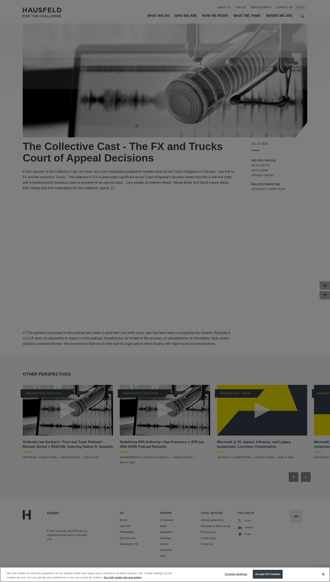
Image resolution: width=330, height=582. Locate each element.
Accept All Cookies (267, 574)
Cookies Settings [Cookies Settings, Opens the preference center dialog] (236, 574)
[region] (165, 574)
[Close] (323, 574)
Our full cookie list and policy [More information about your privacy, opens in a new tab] (123, 577)
